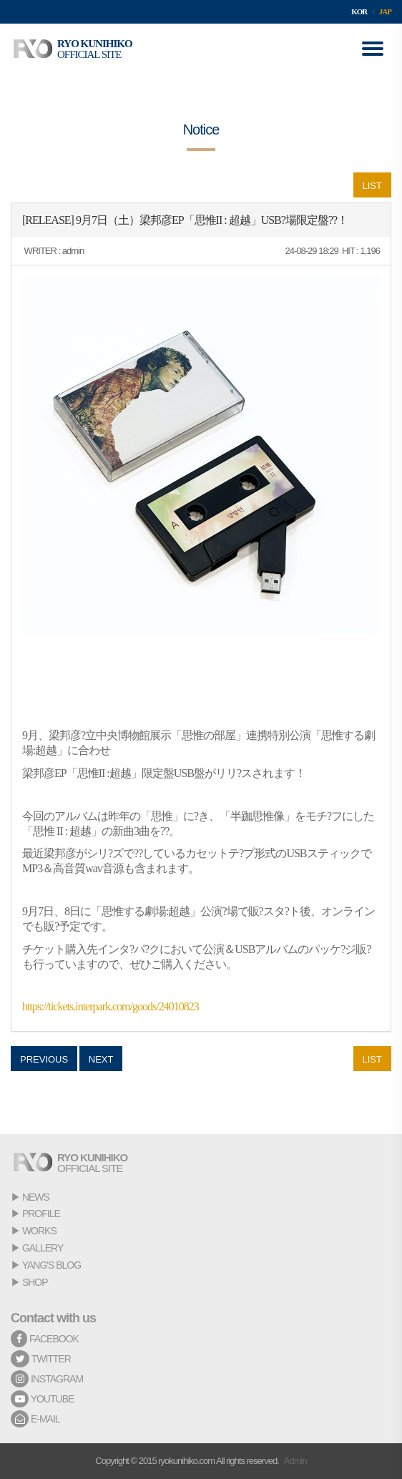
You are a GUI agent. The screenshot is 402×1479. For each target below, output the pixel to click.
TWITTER (41, 1359)
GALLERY (42, 1248)
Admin (295, 1460)
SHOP (35, 1282)
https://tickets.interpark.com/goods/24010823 (110, 1006)
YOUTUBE (42, 1399)
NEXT (101, 1059)
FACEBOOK (45, 1338)
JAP (385, 11)
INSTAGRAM (47, 1379)
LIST (372, 185)
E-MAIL (35, 1419)
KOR (359, 11)
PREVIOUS (44, 1059)
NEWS (35, 1197)
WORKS (39, 1230)
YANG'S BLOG (51, 1265)
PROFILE (41, 1213)
